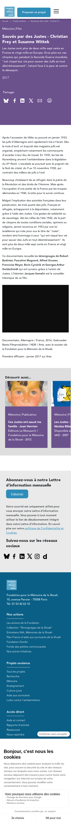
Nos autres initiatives (19, 651)
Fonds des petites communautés (26, 647)
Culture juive (14, 691)
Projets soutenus (18, 663)
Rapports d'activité (18, 725)
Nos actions (15, 614)
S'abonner (17, 494)
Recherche (13, 676)
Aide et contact (16, 720)
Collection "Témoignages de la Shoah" (30, 628)
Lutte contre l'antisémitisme (23, 700)
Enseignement (15, 686)
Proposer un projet (34, 12)
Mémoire (12, 681)
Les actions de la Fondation (23, 623)
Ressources (13, 730)
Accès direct (15, 712)
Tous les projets (16, 672)
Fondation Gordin (17, 642)
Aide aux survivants (18, 695)
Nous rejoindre (15, 735)
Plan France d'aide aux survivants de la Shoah (34, 637)
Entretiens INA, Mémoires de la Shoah (29, 632)
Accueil (5, 21)
